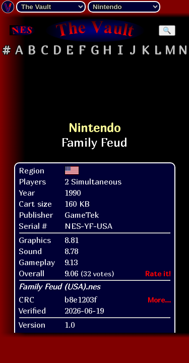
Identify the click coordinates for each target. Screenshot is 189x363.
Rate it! (158, 273)
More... (159, 299)
